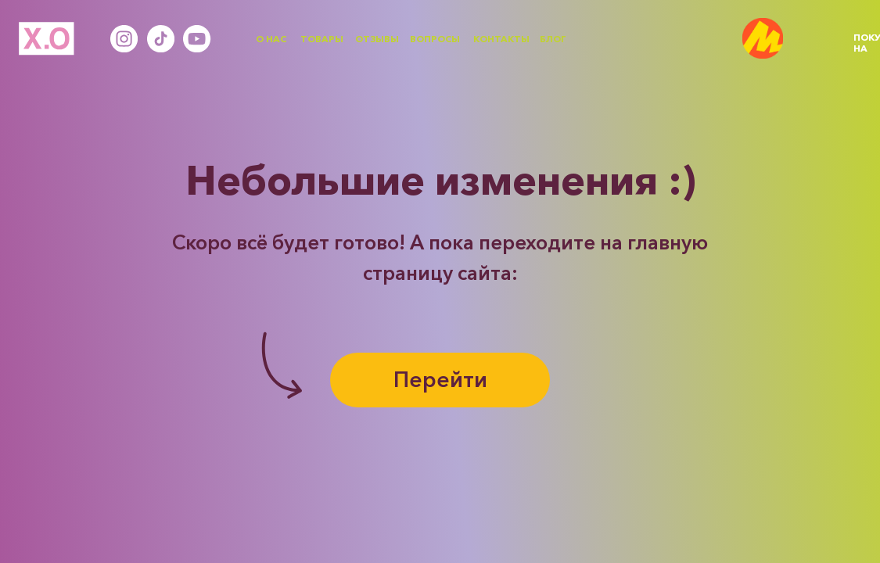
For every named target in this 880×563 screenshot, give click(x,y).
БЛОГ (553, 39)
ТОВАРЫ (321, 39)
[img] (762, 38)
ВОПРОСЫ (435, 39)
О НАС (271, 39)
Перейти (440, 379)
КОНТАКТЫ (501, 39)
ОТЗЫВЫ (377, 39)
